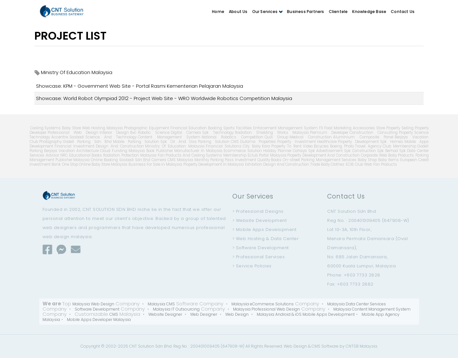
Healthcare (327, 141)
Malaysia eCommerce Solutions (262, 304)
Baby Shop (367, 159)
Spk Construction (360, 150)
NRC (64, 155)
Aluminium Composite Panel (363, 137)
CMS (235, 141)
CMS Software (325, 346)
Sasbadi (76, 137)
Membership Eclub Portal (245, 155)
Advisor (52, 155)
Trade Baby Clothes (327, 164)
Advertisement (329, 150)
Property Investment (296, 141)
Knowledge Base (369, 11)
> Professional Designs (258, 211)
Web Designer (203, 314)
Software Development (97, 309)
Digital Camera (186, 132)
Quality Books (269, 159)
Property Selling (400, 128)
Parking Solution (213, 141)
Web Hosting (93, 128)
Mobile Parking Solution (136, 141)
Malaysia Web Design (93, 304)
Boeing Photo (342, 146)
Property (406, 132)
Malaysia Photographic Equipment (137, 128)
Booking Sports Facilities (230, 128)
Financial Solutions (224, 146)
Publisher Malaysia (73, 159)
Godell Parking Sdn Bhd (87, 141)
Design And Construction (120, 146)
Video (308, 146)
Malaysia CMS (161, 304)
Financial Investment (75, 146)
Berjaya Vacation (59, 150)
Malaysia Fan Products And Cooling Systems (181, 155)
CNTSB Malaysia (361, 346)
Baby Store (71, 128)
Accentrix (59, 137)
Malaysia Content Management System (372, 309)
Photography (50, 141)
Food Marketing (338, 128)
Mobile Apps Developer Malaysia (99, 319)
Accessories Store (369, 128)
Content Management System (169, 137)
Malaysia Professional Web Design (266, 309)
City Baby (252, 146)
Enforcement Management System (285, 128)
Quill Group (276, 137)
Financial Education (188, 128)
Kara (266, 146)
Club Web (363, 164)
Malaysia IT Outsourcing (176, 309)
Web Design (237, 314)
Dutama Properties (258, 141)
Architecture (87, 150)
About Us (238, 11)
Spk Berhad (387, 150)
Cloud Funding (113, 150)
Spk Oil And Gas (178, 141)
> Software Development (260, 248)
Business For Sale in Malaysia (155, 164)
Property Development (358, 141)
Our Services (267, 11)
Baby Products (401, 155)
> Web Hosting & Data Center (265, 239)
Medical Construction (311, 137)
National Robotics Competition (232, 137)
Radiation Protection (121, 155)
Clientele (338, 11)
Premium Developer (329, 132)
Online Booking (104, 159)
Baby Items (388, 159)
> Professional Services (258, 257)
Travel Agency (368, 146)
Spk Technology (217, 132)
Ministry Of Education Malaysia (174, 146)
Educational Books (85, 155)
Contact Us (403, 11)
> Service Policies (252, 266)
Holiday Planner (277, 150)
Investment (245, 159)
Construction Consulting (374, 132)
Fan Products (385, 164)
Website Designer (165, 314)
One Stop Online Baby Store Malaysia (94, 164)
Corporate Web (374, 155)
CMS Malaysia (180, 159)
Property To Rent (286, 146)
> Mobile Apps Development (264, 229)
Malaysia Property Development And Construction (315, 155)
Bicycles (321, 146)
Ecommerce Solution (243, 150)
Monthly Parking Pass (213, 159)
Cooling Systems (45, 128)
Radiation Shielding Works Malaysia (272, 132)
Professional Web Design (73, 132)
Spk (402, 150)
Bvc (133, 132)
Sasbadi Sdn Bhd (134, 159)
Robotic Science (153, 132)
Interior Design (114, 132)
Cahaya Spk (304, 150)
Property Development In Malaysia (213, 164)
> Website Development (259, 220)
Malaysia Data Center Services (356, 304)
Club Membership (399, 146)
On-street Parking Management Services (319, 159)
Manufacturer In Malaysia (198, 150)
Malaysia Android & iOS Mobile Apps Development (306, 314)
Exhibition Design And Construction (277, 164)
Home (218, 11)
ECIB (349, 164)
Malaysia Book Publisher (151, 150)
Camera (159, 159)
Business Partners (305, 11)
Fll (321, 128)
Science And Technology (111, 137)
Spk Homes (391, 141)
